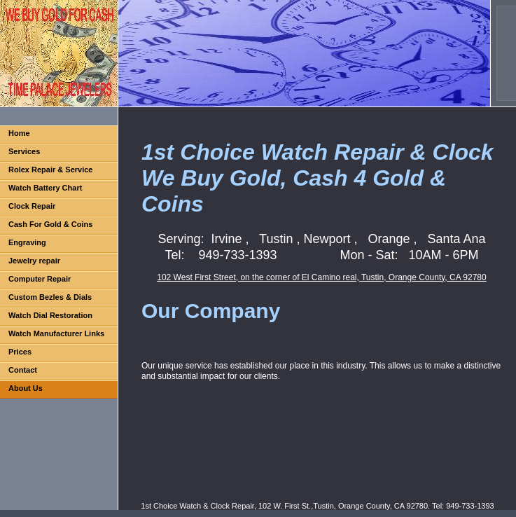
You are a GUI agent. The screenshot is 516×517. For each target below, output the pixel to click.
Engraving (27, 242)
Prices (20, 351)
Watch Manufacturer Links (56, 333)
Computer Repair (39, 279)
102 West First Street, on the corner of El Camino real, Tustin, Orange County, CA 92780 (321, 277)
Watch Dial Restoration (50, 315)
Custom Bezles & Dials (50, 297)
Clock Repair (31, 206)
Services (24, 151)
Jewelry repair (34, 260)
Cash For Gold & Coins (50, 224)
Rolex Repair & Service (50, 169)
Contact (22, 370)
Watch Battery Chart (45, 188)
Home (19, 133)
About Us (25, 388)
